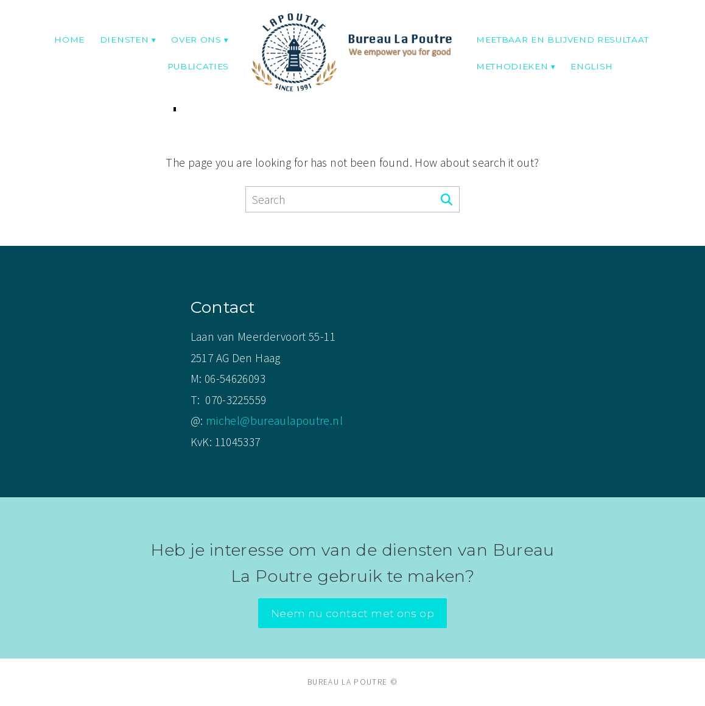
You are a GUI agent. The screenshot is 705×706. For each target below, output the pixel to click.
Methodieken (512, 66)
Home (69, 39)
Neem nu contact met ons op (352, 613)
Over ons (196, 39)
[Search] (446, 200)
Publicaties (198, 66)
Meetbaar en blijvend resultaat (562, 39)
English (591, 66)
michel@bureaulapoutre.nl (274, 420)
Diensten (124, 39)
